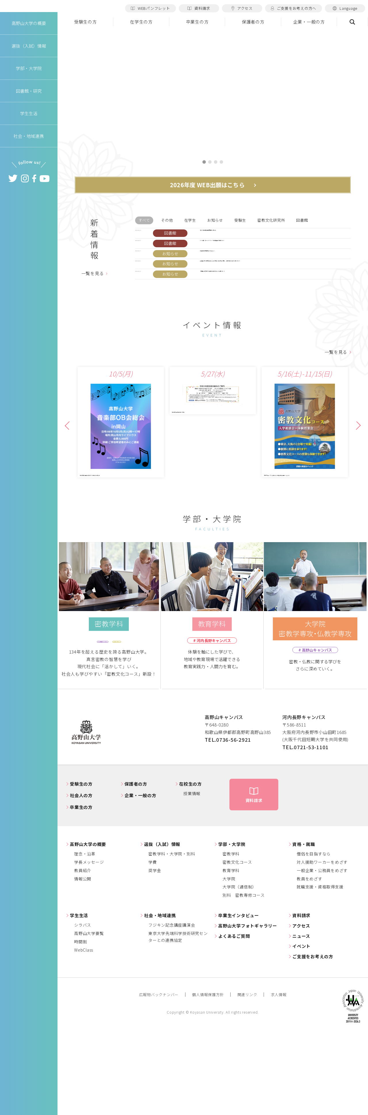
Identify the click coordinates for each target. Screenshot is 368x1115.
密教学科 (231, 935)
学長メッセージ (89, 943)
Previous (69, 495)
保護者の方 (253, 22)
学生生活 (79, 996)
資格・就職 (303, 925)
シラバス (82, 1006)
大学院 (229, 959)
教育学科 (231, 951)
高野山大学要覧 (89, 1014)
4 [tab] (221, 162)
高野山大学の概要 (29, 40)
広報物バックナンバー (159, 1075)
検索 (352, 22)
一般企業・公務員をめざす (322, 951)
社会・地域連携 (160, 996)
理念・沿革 (84, 935)
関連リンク (247, 1075)
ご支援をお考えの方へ (293, 8)
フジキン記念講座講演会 (171, 1006)
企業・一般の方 (309, 22)
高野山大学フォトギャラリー (247, 1006)
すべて (144, 222)
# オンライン (134, 721)
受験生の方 (85, 22)
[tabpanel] (212, 91)
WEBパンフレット (150, 8)
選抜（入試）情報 (162, 925)
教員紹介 (82, 951)
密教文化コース (237, 943)
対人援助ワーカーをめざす (322, 943)
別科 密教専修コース (244, 976)
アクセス (242, 8)
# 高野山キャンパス (89, 721)
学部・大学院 (232, 925)
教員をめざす (309, 959)
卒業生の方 (197, 22)
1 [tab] (204, 162)
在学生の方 (141, 22)
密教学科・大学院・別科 (171, 935)
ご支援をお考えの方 (312, 1037)
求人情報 (279, 1075)
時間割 (80, 1022)
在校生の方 (190, 864)
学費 (152, 943)
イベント (301, 1027)
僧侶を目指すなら (314, 935)
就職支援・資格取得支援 (320, 968)
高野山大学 (28, 14)
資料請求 (198, 8)
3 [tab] (215, 162)
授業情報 (191, 874)
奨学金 (154, 951)
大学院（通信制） (239, 968)
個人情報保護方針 (208, 1075)
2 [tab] (210, 162)
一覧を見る (92, 301)
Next (355, 495)
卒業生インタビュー (238, 996)
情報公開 (82, 959)
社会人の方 (81, 876)
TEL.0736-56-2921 (228, 820)
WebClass (83, 1031)
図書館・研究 (29, 108)
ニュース (301, 1017)
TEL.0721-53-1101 (305, 827)
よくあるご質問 (234, 1017)
